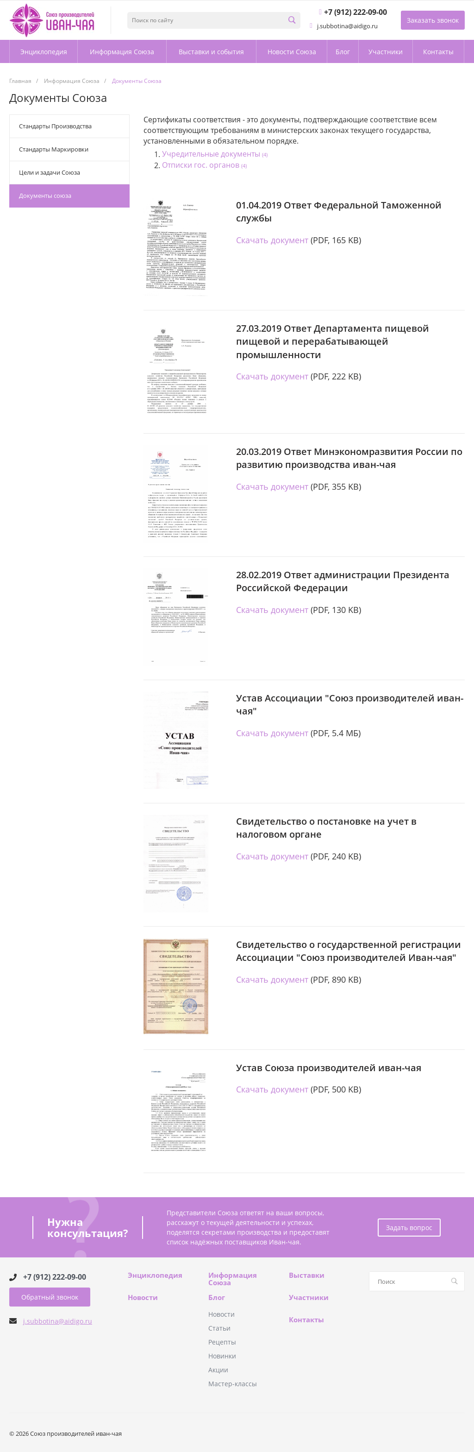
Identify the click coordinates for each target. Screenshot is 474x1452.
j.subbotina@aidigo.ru (57, 1321)
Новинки (222, 1355)
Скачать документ (272, 240)
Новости (143, 1298)
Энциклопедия (155, 1275)
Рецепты (222, 1342)
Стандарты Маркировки (53, 149)
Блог (216, 1298)
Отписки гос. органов (204, 165)
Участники (309, 1298)
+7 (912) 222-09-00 (54, 1277)
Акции (218, 1369)
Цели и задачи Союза (49, 172)
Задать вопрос (409, 1227)
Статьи (219, 1328)
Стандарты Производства (55, 126)
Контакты (306, 1320)
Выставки (306, 1275)
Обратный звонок (49, 1297)
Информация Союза (232, 1279)
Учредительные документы (215, 154)
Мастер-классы (232, 1383)
